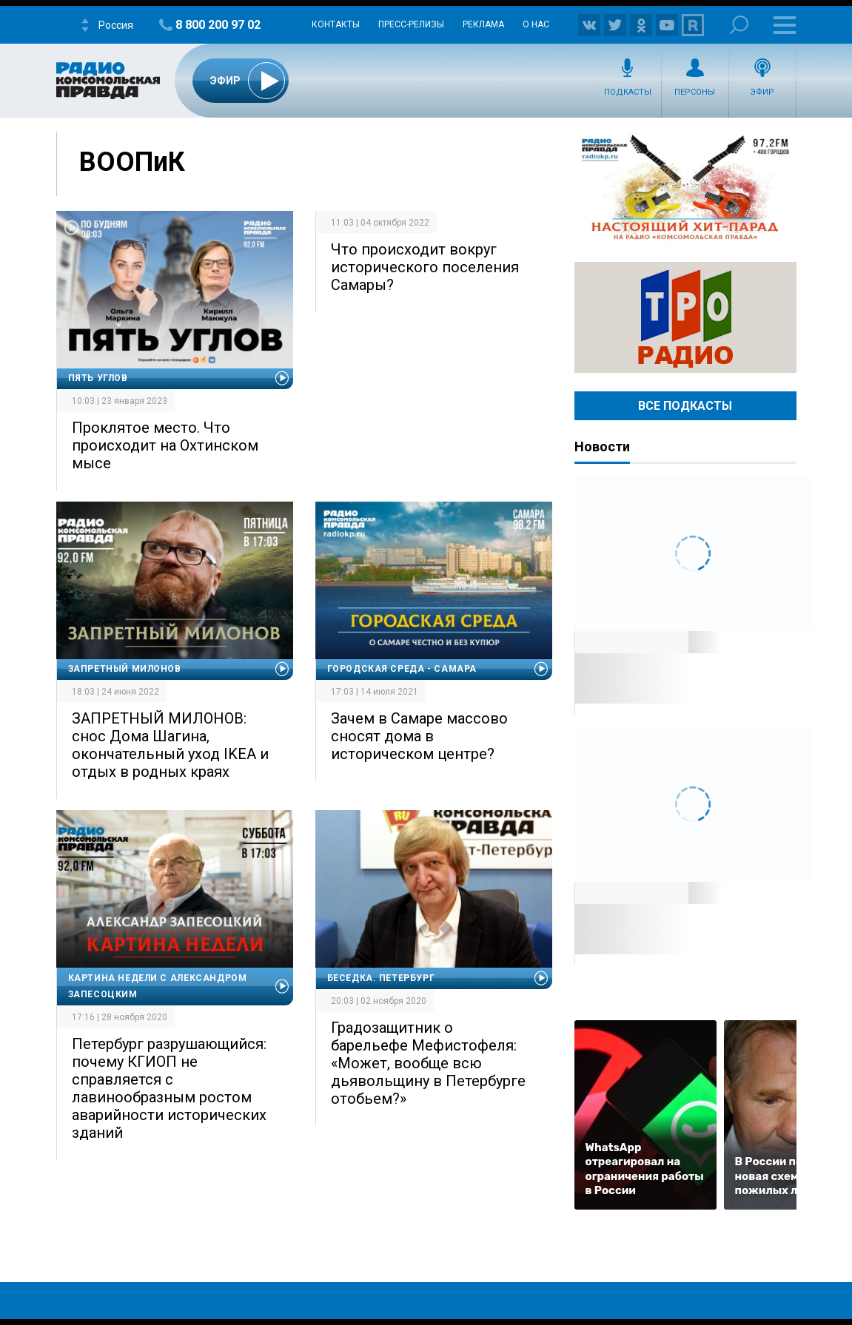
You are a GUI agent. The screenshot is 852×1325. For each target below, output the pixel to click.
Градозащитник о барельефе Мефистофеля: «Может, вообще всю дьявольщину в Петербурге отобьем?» (428, 1063)
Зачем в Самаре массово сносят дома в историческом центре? (419, 736)
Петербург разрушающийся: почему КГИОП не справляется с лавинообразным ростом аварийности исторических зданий (169, 1088)
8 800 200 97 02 (218, 25)
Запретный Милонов (124, 669)
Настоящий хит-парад (685, 187)
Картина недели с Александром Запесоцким (157, 986)
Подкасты (627, 92)
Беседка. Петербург (381, 978)
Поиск (739, 25)
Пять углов (98, 378)
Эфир (762, 92)
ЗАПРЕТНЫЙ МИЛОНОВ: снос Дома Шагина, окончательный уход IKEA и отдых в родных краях (170, 744)
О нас (536, 24)
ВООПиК (132, 162)
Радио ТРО (685, 317)
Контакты (336, 24)
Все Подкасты (685, 406)
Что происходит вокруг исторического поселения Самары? (425, 267)
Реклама (483, 24)
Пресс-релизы (411, 24)
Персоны (694, 92)
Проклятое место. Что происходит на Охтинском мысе (165, 445)
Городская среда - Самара (402, 669)
